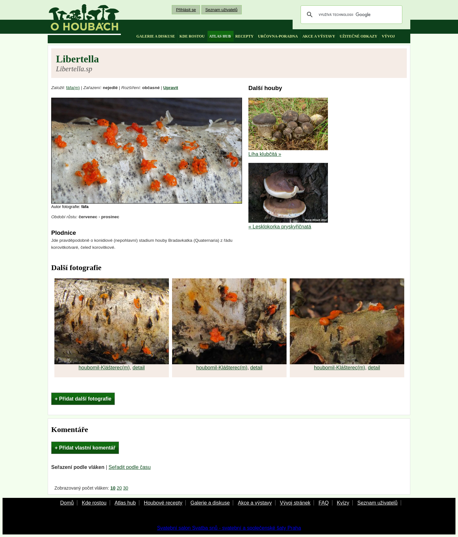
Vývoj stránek (295, 503)
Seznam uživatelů (221, 9)
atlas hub (220, 36)
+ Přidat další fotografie (83, 398)
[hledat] (350, 14)
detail (139, 367)
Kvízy (343, 503)
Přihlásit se (186, 9)
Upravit (170, 87)
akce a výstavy (318, 36)
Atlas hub (125, 503)
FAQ (323, 503)
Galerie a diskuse (210, 503)
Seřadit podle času (129, 467)
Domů (67, 503)
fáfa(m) (73, 87)
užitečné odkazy (358, 36)
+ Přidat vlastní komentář (85, 447)
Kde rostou (94, 503)
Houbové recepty (163, 503)
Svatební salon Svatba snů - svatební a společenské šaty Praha (229, 528)
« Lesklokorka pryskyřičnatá (279, 226)
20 (119, 488)
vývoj (388, 36)
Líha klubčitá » (264, 154)
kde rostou (192, 36)
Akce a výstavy (255, 503)
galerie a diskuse (155, 36)
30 (125, 488)
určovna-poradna (278, 36)
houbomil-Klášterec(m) (104, 367)
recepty (244, 36)
